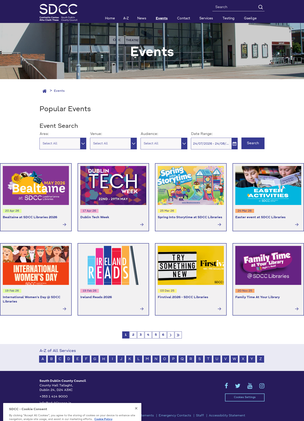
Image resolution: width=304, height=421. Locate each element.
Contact (183, 18)
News (141, 18)
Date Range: (202, 134)
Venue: (96, 134)
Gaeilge (250, 18)
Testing (228, 18)
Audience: (149, 134)
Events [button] (162, 18)
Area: (44, 134)
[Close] (136, 415)
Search (253, 143)
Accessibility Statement (227, 415)
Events (59, 91)
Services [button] (206, 18)
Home (110, 18)
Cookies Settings (245, 397)
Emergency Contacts (175, 415)
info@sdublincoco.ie (55, 403)
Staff (200, 415)
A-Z (126, 18)
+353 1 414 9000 (53, 396)
